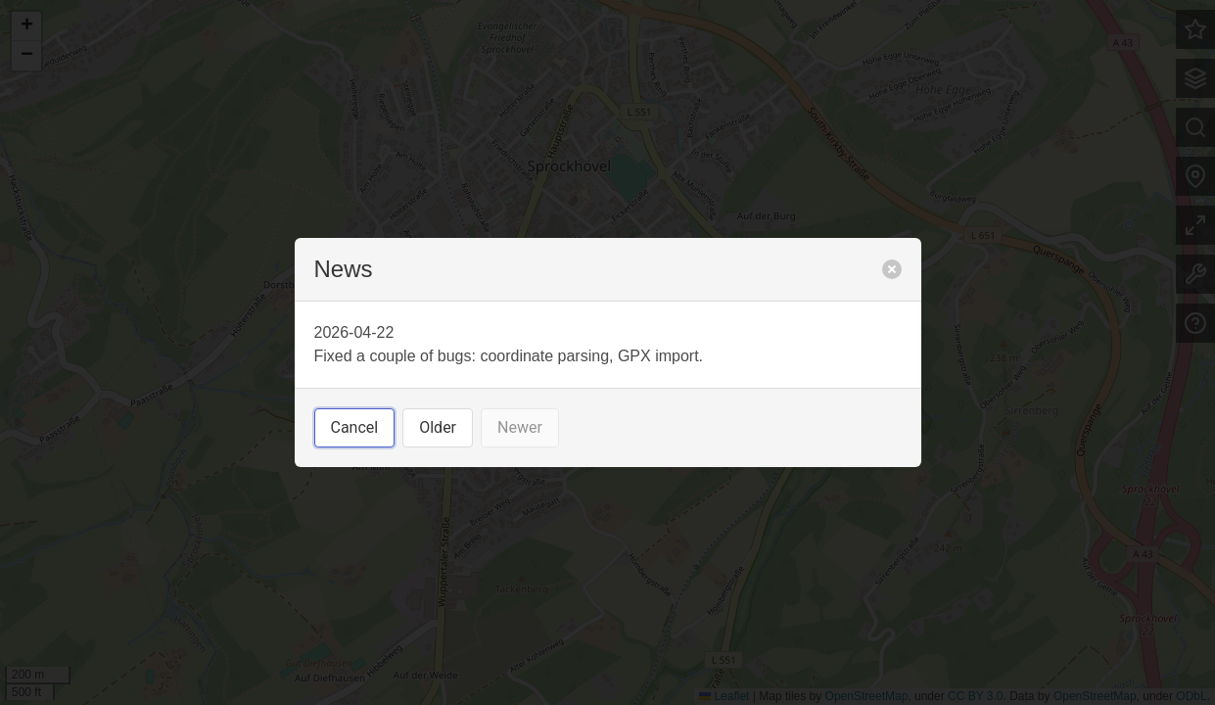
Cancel (355, 427)
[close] (892, 269)
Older (437, 427)
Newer (519, 427)
